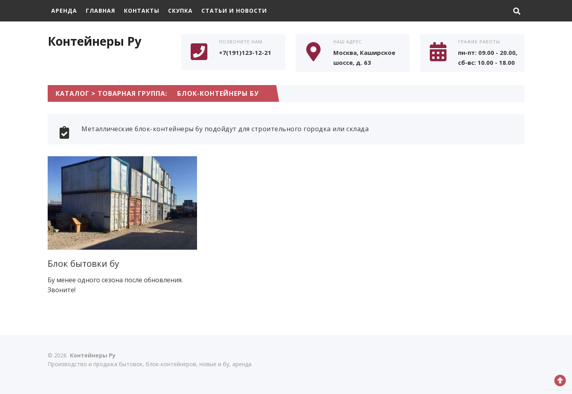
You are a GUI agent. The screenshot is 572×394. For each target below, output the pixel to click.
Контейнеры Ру (94, 41)
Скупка (180, 10)
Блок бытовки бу (83, 263)
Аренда (64, 10)
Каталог (72, 93)
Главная (100, 10)
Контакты (141, 10)
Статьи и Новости (234, 10)
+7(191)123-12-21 (245, 52)
